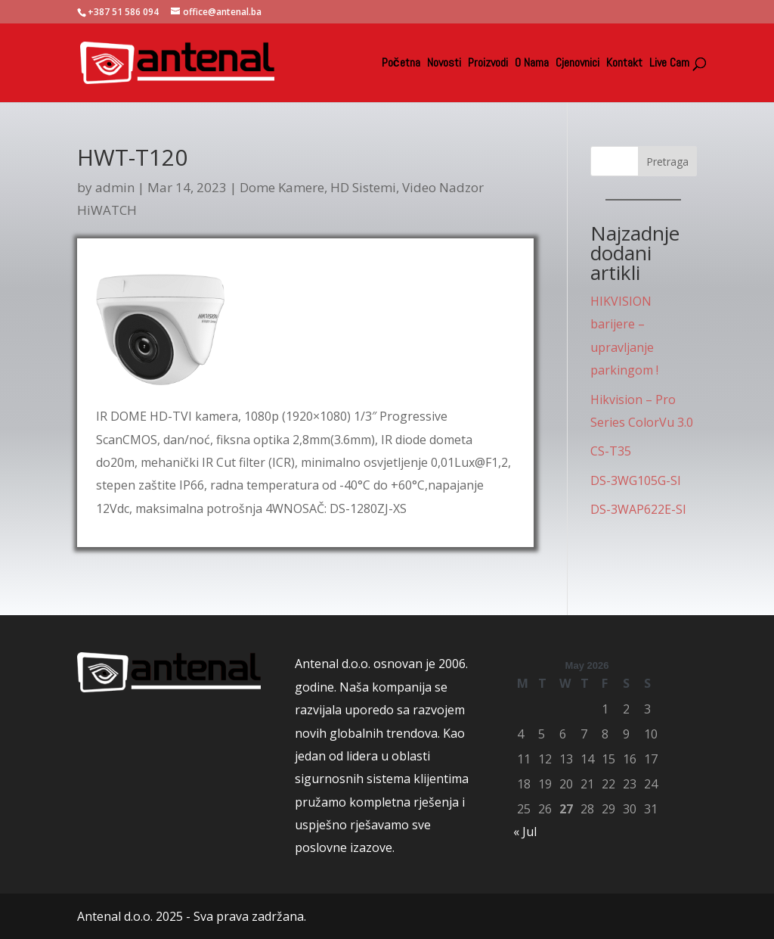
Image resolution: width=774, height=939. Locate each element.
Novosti (444, 64)
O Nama (532, 64)
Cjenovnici (577, 64)
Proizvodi (488, 64)
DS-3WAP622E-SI (638, 509)
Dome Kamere (282, 187)
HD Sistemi (363, 187)
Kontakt (624, 64)
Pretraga (667, 161)
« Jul (525, 831)
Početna (401, 64)
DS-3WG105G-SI (635, 480)
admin (115, 187)
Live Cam (669, 64)
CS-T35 (610, 451)
